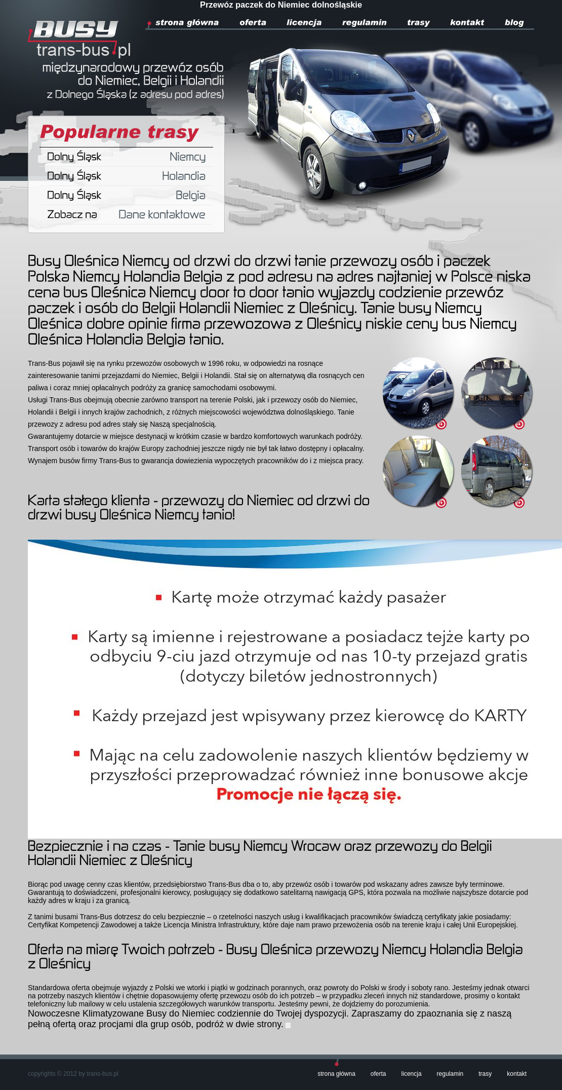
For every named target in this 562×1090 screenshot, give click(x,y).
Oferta (378, 1073)
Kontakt (517, 1073)
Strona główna (336, 1073)
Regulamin (450, 1073)
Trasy (485, 1073)
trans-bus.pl (102, 1073)
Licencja (412, 1073)
